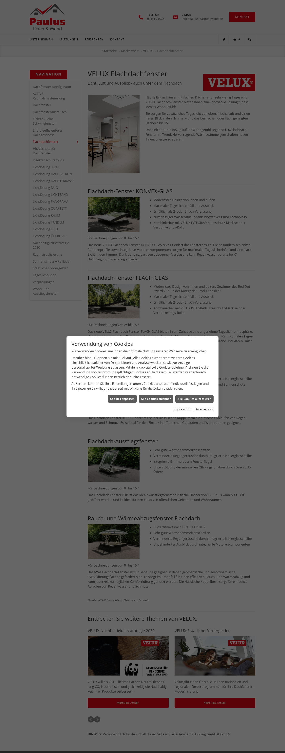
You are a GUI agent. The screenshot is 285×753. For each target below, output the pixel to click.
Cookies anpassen (122, 399)
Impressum (182, 409)
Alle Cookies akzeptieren (194, 399)
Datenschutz (204, 409)
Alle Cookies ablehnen (156, 399)
